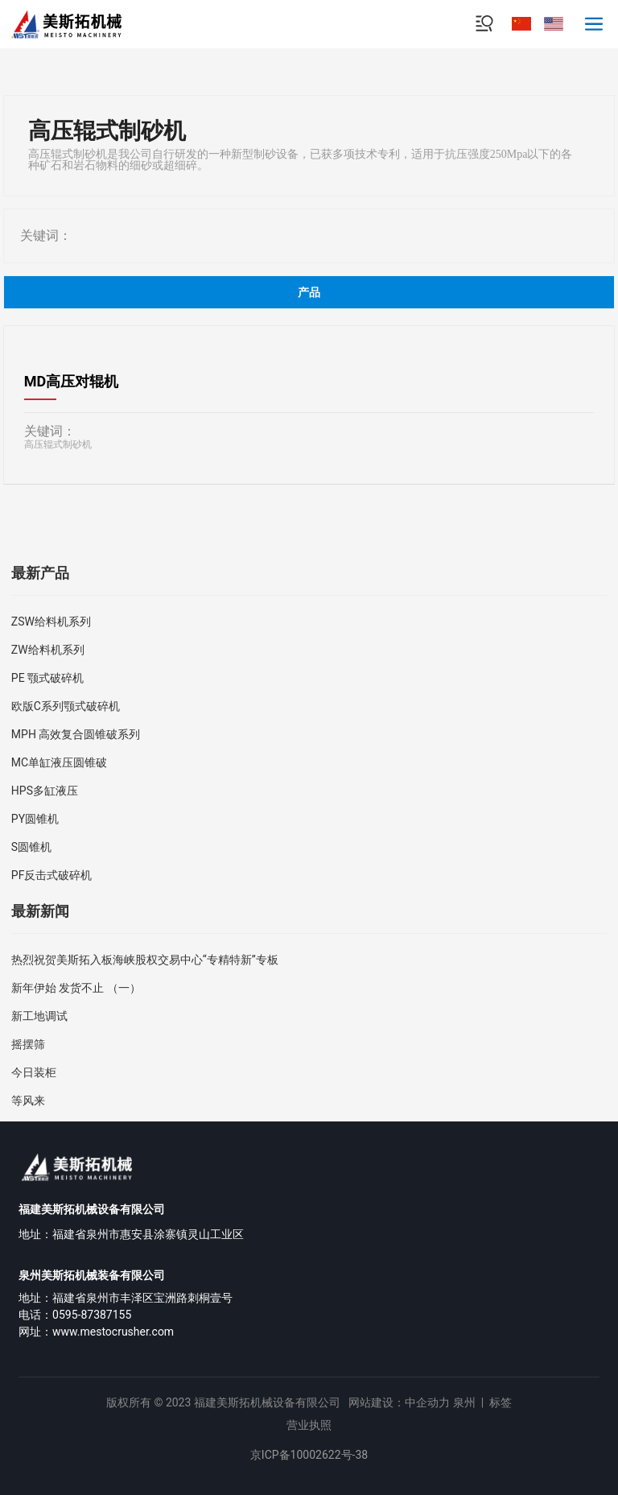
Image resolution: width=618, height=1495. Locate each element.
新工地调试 (39, 1016)
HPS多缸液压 (44, 790)
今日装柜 (33, 1072)
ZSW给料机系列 (51, 621)
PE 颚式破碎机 (47, 677)
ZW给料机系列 (47, 649)
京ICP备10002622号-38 (309, 1454)
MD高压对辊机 (71, 381)
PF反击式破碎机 (52, 875)
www (64, 1331)
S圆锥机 (31, 846)
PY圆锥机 (35, 818)
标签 (500, 1402)
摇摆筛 (28, 1044)
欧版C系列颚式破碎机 (65, 706)
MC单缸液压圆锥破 (59, 762)
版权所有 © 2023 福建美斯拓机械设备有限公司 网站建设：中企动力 (278, 1402)
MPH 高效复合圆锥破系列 (76, 734)
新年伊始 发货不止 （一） (76, 987)
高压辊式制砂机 (58, 444)
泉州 (464, 1402)
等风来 (28, 1100)
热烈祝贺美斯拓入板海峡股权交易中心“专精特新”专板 (144, 959)
